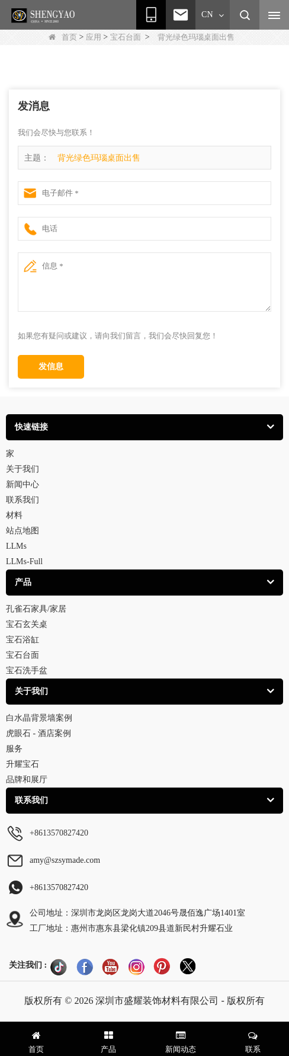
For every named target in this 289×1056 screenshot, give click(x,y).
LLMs (16, 546)
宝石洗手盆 (26, 670)
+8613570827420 (59, 832)
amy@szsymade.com (65, 860)
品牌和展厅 (26, 779)
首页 (63, 37)
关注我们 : (28, 965)
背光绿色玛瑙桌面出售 (98, 157)
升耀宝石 (22, 764)
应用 (93, 37)
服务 (14, 748)
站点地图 (22, 530)
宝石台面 (125, 37)
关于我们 (22, 469)
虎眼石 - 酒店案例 (38, 733)
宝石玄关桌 (26, 624)
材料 (14, 515)
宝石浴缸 (22, 639)
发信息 (50, 366)
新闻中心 (22, 484)
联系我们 (22, 499)
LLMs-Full (24, 561)
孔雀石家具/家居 (36, 608)
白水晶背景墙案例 (39, 717)
